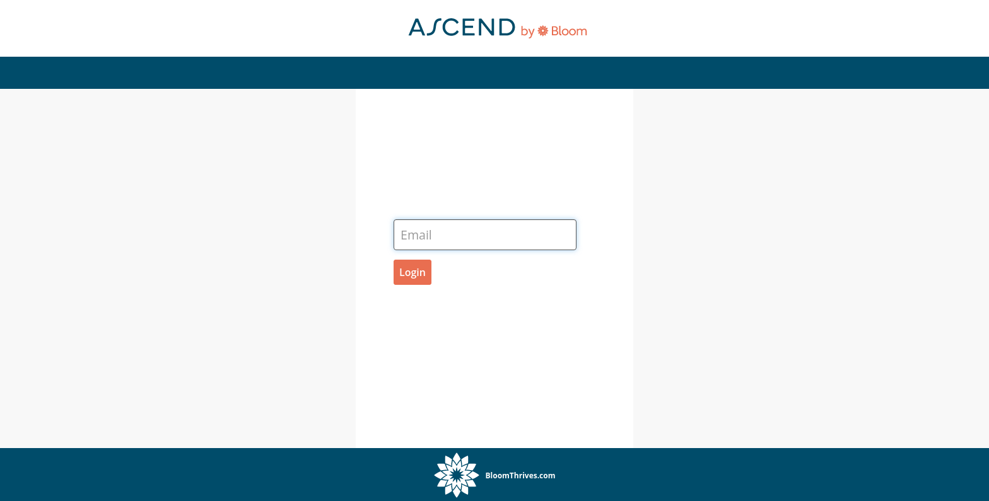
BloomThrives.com (521, 475)
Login (412, 272)
